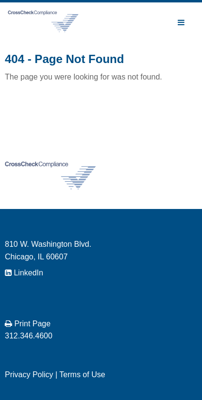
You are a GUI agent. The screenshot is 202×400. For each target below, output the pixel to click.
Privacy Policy (29, 374)
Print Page (27, 324)
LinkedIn (24, 273)
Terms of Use (82, 374)
